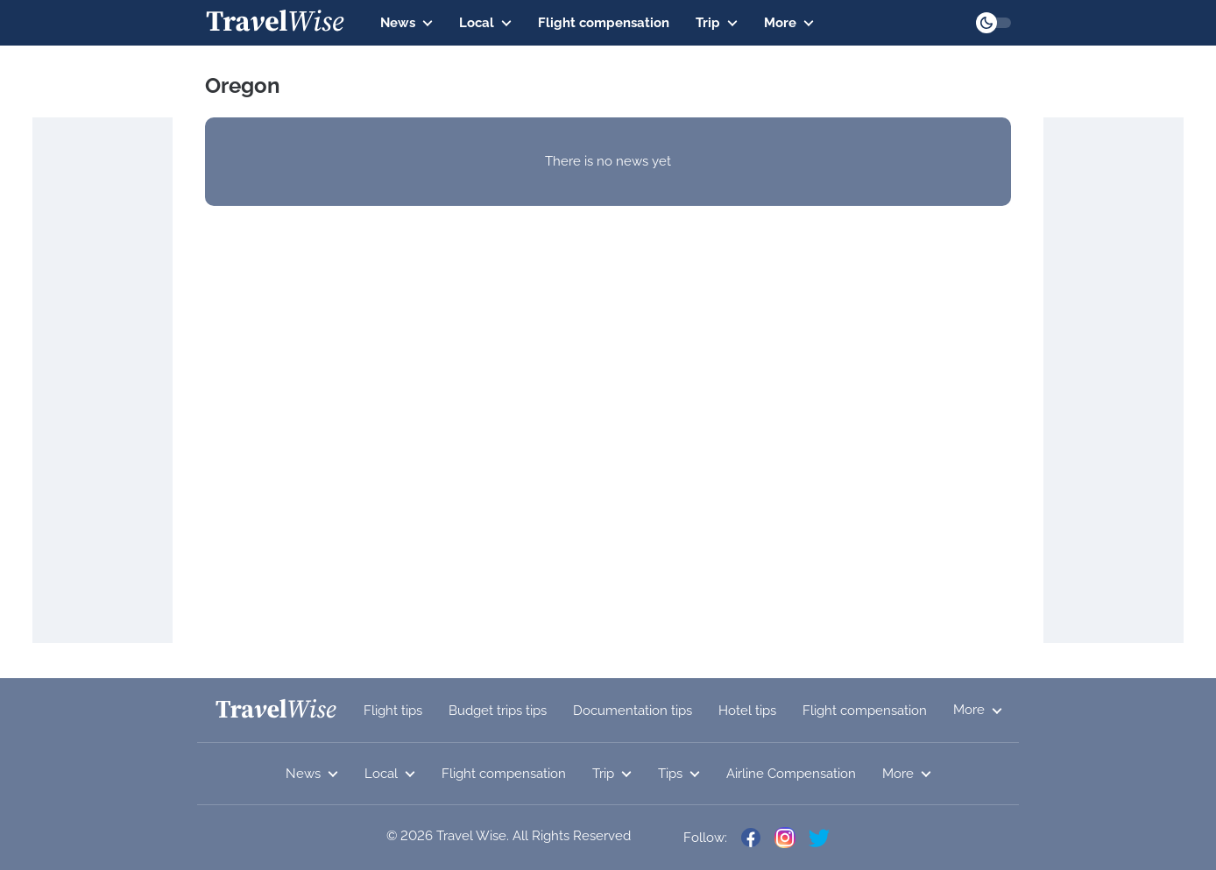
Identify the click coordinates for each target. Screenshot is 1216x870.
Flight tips (393, 710)
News (406, 23)
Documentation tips (632, 710)
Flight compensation (603, 23)
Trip (717, 23)
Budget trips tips (498, 710)
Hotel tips (747, 710)
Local (485, 23)
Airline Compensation (791, 774)
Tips (679, 774)
